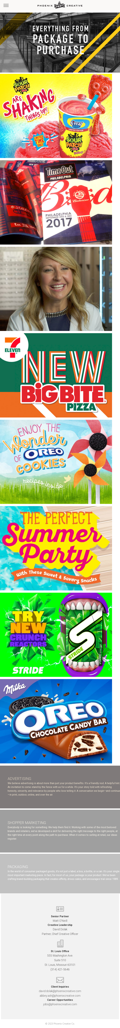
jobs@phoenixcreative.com (60, 1004)
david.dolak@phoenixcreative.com (60, 991)
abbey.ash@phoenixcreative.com (60, 995)
